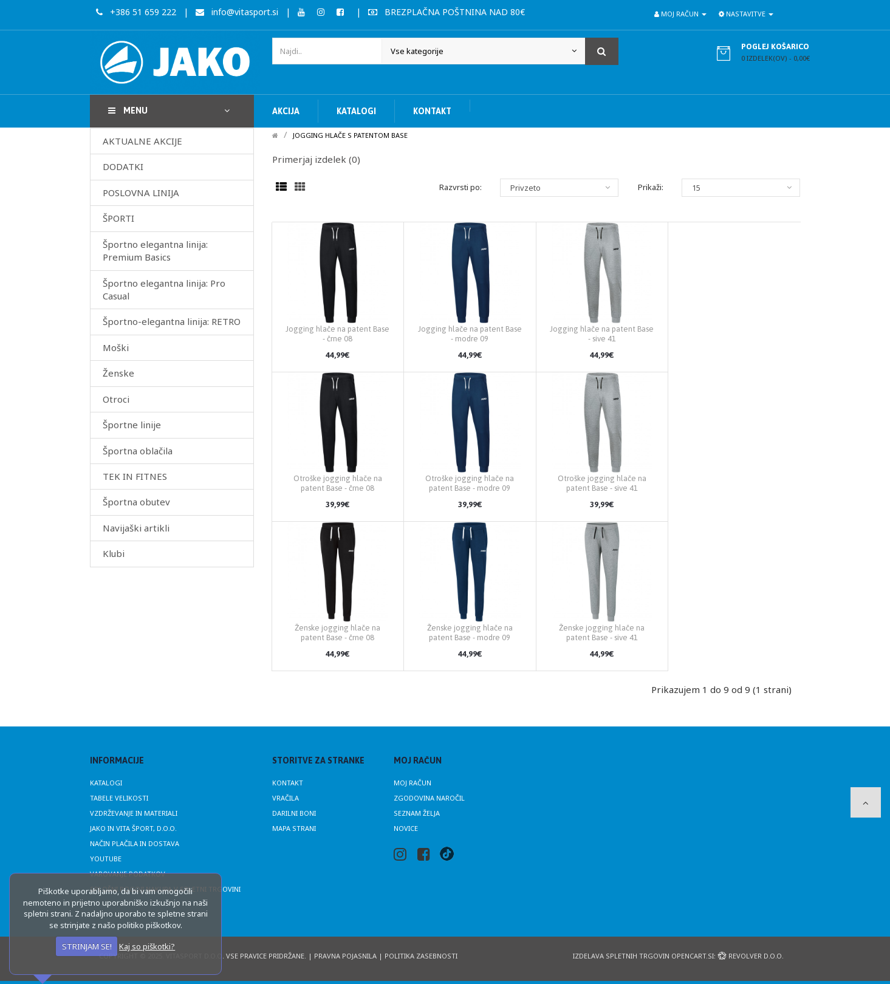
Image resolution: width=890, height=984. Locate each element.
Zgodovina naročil (429, 797)
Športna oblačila (138, 451)
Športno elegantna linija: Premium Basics (155, 250)
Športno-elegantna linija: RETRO (172, 321)
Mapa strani (294, 828)
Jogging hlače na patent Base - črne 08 (337, 333)
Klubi (114, 553)
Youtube (106, 858)
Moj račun (412, 782)
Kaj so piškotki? (147, 946)
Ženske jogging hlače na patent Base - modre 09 (470, 632)
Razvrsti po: (460, 187)
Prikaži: (650, 187)
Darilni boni (294, 813)
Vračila (285, 797)
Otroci (116, 399)
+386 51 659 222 (136, 12)
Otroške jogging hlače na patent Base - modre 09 (469, 483)
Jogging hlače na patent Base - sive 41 (602, 333)
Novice (406, 828)
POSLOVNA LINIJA (141, 192)
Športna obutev (136, 502)
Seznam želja (417, 813)
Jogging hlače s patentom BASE (350, 135)
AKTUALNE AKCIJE (142, 141)
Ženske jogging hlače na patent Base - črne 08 (337, 632)
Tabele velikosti (119, 797)
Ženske (118, 373)
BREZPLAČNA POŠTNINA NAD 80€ (446, 12)
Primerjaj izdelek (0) (316, 159)
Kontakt (287, 782)
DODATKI (123, 166)
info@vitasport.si (237, 12)
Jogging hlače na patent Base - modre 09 (470, 333)
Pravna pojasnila (345, 955)
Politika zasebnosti (421, 955)
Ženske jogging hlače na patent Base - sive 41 (602, 632)
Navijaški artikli (136, 528)
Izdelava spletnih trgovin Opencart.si (643, 955)
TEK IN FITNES (135, 476)
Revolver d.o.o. (750, 955)
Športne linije (132, 425)
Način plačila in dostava (134, 843)
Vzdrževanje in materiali (133, 813)
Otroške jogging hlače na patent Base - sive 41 (602, 483)
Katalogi (106, 782)
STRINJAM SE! (87, 946)
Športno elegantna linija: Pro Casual (164, 289)
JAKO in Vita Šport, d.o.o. (133, 828)
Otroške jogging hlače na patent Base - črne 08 (337, 483)
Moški (116, 347)
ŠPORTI (118, 218)
